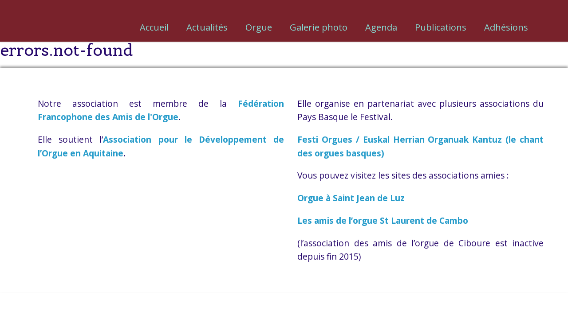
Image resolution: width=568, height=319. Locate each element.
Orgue (258, 27)
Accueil (154, 27)
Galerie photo (318, 27)
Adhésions (506, 27)
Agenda (381, 27)
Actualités (207, 27)
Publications (440, 27)
